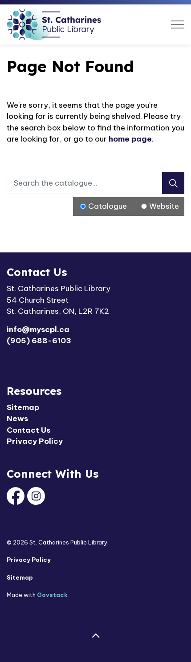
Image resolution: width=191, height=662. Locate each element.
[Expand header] (177, 24)
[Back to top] (95, 636)
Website (164, 206)
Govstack (52, 594)
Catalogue (107, 206)
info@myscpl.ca (38, 329)
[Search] (173, 183)
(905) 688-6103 (39, 340)
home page (130, 139)
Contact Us (28, 430)
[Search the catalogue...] (95, 183)
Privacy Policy (35, 441)
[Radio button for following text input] (83, 206)
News (17, 418)
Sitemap (23, 407)
